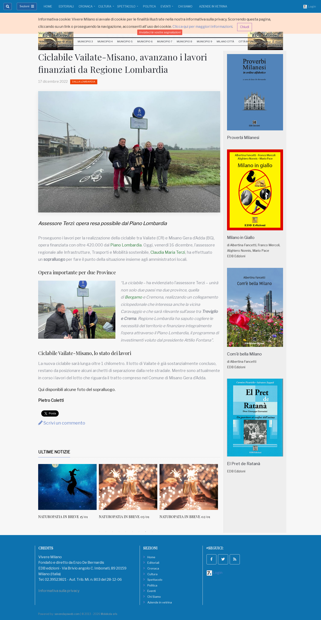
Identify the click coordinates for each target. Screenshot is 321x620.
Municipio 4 (105, 41)
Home (48, 6)
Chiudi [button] (244, 27)
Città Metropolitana (253, 41)
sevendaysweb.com (67, 614)
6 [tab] (132, 532)
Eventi (166, 6)
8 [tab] (145, 532)
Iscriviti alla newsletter (265, 33)
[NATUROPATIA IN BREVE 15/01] (67, 487)
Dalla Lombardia (83, 81)
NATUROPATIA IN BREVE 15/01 (63, 516)
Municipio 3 (85, 41)
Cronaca (86, 6)
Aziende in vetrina (213, 6)
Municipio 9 (204, 41)
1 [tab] (99, 532)
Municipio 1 (46, 41)
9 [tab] (152, 532)
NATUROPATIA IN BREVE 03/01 (124, 516)
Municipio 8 (184, 41)
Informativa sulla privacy (58, 591)
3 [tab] (112, 532)
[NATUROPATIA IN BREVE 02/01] (189, 487)
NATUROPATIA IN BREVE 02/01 (185, 516)
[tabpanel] (68, 494)
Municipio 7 (164, 41)
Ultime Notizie (54, 452)
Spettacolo (126, 6)
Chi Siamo (185, 6)
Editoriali (66, 6)
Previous (35, 496)
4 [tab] (119, 532)
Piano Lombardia (126, 245)
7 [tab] (139, 532)
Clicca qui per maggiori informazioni (202, 26)
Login (309, 7)
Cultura (105, 6)
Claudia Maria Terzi (167, 252)
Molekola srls (109, 614)
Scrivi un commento (61, 423)
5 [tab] (126, 532)
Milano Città (225, 41)
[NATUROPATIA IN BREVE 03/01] (128, 487)
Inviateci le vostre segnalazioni (159, 32)
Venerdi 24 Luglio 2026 (54, 33)
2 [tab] (106, 532)
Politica (149, 6)
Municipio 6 (145, 41)
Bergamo (133, 297)
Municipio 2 (65, 41)
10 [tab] (159, 532)
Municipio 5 (125, 41)
